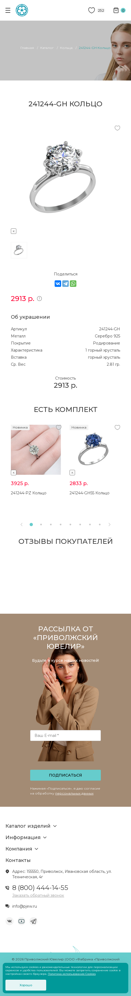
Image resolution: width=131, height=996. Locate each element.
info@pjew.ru (24, 906)
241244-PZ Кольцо (28, 493)
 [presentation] (109, 524)
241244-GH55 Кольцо (90, 493)
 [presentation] (21, 524)
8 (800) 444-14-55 (40, 888)
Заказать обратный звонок (38, 895)
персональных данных (74, 793)
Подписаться (65, 775)
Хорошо (26, 985)
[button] (31, 524)
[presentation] (66, 757)
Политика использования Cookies (72, 974)
